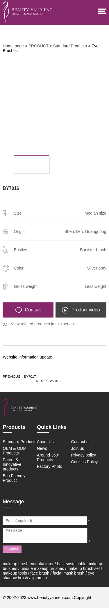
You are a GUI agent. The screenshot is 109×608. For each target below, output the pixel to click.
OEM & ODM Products (14, 450)
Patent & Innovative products (12, 464)
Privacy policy (83, 455)
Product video (81, 310)
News (42, 448)
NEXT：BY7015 (48, 381)
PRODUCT (38, 46)
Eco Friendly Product (14, 478)
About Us (45, 441)
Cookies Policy (84, 461)
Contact (28, 310)
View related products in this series (42, 324)
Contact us (81, 441)
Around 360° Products (48, 457)
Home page (13, 46)
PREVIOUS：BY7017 (19, 376)
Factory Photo (49, 466)
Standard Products (70, 46)
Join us (77, 448)
